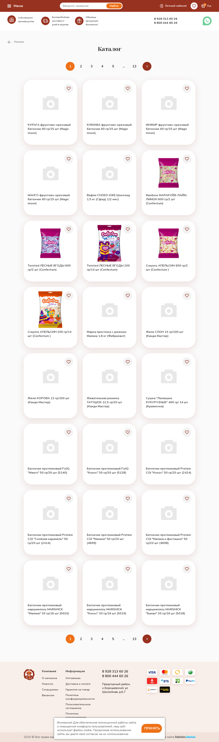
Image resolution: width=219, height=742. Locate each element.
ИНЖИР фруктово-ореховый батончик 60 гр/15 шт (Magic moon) (167, 129)
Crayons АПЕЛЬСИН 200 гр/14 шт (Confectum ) (49, 334)
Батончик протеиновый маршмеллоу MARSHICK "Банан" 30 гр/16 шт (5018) (165, 609)
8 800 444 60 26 (165, 23)
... (124, 66)
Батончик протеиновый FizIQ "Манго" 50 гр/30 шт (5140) (48, 471)
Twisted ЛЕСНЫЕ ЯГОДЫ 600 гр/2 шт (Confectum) (49, 268)
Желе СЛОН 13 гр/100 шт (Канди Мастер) (164, 334)
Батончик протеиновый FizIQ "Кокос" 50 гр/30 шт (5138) (108, 471)
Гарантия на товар (78, 689)
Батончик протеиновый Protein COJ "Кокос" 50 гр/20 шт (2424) (168, 471)
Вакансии (48, 695)
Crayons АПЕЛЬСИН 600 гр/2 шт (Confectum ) (167, 268)
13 (134, 66)
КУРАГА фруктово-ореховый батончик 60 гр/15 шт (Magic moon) (49, 129)
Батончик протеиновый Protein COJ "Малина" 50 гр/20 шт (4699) (109, 539)
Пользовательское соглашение (78, 706)
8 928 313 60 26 (165, 19)
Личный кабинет (173, 6)
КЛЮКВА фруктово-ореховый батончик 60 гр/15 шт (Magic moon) (109, 129)
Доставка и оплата (78, 684)
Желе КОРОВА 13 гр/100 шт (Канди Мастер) (48, 400)
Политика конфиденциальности (80, 697)
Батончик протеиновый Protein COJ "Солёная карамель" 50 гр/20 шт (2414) (50, 539)
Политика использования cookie (76, 717)
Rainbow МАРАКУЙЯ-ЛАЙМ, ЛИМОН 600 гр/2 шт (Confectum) (166, 199)
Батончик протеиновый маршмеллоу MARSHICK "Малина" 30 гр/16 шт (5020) (48, 609)
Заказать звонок (207, 21)
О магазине (49, 678)
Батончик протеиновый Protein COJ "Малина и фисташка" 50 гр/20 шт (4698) (168, 539)
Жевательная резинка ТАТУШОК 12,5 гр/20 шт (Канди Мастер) (104, 402)
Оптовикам (73, 678)
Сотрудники (50, 689)
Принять (152, 728)
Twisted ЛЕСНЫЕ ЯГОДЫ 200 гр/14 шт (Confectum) (108, 268)
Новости (47, 684)
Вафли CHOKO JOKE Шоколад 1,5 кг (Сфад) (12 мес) (108, 197)
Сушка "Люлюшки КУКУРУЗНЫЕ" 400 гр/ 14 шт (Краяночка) (167, 402)
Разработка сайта (172, 737)
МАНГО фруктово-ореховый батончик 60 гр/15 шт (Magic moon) (49, 199)
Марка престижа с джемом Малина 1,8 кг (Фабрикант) (106, 334)
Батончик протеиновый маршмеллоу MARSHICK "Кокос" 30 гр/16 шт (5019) (106, 609)
